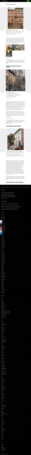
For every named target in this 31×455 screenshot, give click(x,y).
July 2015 (2, 282)
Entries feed (2, 447)
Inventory (2, 349)
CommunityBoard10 (12, 182)
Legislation (2, 353)
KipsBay (2, 352)
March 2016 (2, 270)
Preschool (2, 383)
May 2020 (2, 223)
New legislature (3, 374)
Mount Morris (12, 92)
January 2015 (3, 291)
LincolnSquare (3, 355)
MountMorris (21, 182)
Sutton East (2, 412)
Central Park (2, 315)
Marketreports (3, 362)
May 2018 (2, 236)
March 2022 (2, 220)
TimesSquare (2, 421)
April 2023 (2, 216)
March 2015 (2, 288)
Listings (9, 92)
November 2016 (3, 258)
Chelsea (2, 318)
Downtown (2, 330)
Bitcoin (2, 308)
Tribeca (2, 424)
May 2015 (2, 285)
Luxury (2, 359)
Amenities (2, 302)
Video (2, 431)
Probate (2, 384)
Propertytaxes (3, 386)
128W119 (8, 182)
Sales (1, 399)
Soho (1, 402)
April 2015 (2, 286)
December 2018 (3, 226)
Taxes (2, 415)
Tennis (2, 418)
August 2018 (2, 232)
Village (2, 434)
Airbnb (2, 299)
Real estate (2, 387)
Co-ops (2, 321)
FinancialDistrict (3, 336)
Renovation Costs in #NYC (4, 198)
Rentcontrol (2, 393)
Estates (2, 333)
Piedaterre (2, 381)
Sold (1, 403)
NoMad (2, 378)
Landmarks (17, 182)
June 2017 (2, 248)
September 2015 (3, 279)
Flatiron (2, 337)
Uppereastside (3, 428)
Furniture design (3, 340)
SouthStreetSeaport (3, 405)
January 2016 (3, 273)
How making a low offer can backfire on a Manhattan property (13, 206)
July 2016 (2, 264)
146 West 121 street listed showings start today (15, 32)
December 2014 (3, 292)
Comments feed (3, 448)
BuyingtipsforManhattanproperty (5, 312)
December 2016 (3, 257)
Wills (2, 437)
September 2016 (3, 261)
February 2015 (3, 289)
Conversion (2, 327)
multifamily (2, 371)
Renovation (2, 390)
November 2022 (3, 217)
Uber (1, 427)
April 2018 (2, 238)
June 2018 (2, 235)
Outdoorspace (3, 380)
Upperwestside (3, 430)
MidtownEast (3, 365)
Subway (2, 409)
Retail (2, 396)
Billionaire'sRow (3, 306)
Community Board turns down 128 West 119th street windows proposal (15, 154)
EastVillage (2, 331)
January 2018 (3, 242)
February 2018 (3, 241)
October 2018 (3, 229)
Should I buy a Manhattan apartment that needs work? (8, 192)
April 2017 (2, 251)
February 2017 (3, 254)
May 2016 (2, 267)
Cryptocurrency (3, 328)
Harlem (7, 92)
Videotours (2, 433)
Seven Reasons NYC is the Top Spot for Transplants (7, 193)
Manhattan (2, 361)
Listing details (8, 58)
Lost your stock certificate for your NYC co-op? (12, 203)
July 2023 (2, 214)
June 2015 (2, 283)
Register (2, 444)
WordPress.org (3, 450)
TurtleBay (2, 425)
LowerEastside (3, 358)
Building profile (3, 309)
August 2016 (2, 263)
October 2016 (3, 260)
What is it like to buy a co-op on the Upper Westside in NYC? (8, 196)
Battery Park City (3, 305)
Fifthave (2, 334)
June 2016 (2, 266)
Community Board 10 (9, 151)
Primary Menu (30, 1)
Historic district (16, 151)
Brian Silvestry (12, 60)
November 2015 (3, 276)
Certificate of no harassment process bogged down (13, 95)
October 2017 (3, 245)
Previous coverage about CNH (10, 118)
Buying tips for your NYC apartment (5, 311)
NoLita (2, 377)
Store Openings (3, 406)
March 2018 (2, 239)
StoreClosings (3, 408)
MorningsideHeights (3, 368)
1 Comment (14, 34)
